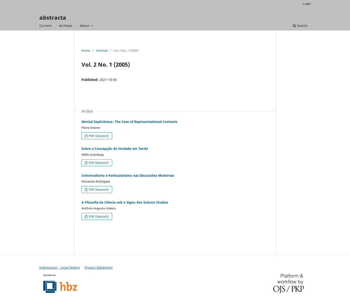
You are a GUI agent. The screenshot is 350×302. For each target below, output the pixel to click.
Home (85, 50)
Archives (65, 25)
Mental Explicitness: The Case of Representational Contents (129, 121)
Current (45, 25)
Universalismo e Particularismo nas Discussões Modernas (127, 175)
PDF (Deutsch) (98, 136)
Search (300, 25)
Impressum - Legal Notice (59, 267)
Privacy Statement (99, 267)
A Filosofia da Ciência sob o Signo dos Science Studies (124, 202)
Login (307, 3)
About (85, 25)
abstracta (52, 17)
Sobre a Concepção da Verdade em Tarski (114, 148)
